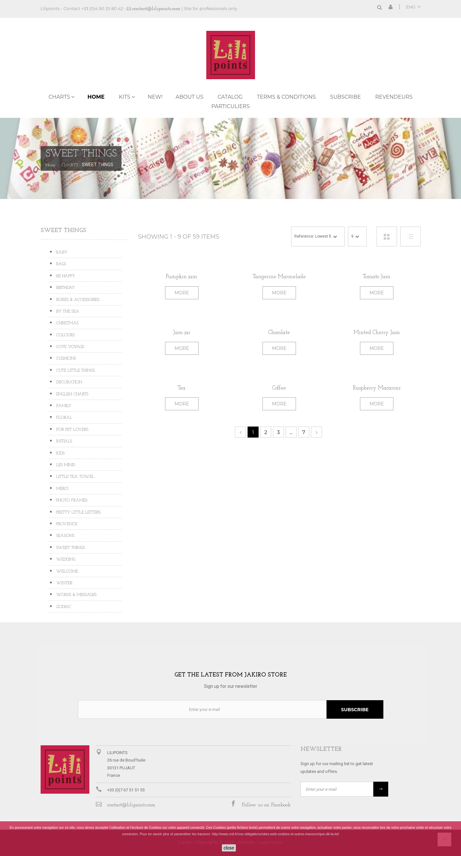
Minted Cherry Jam (376, 332)
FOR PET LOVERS (71, 430)
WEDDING (65, 559)
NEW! (155, 97)
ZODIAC (63, 607)
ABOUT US (189, 97)
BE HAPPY (65, 276)
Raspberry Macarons (376, 388)
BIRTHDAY (65, 288)
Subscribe (345, 97)
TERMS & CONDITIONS (286, 97)
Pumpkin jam (181, 276)
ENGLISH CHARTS (71, 394)
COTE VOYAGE (69, 347)
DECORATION (68, 382)
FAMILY (63, 406)
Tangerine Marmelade (279, 276)
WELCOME (66, 571)
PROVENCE (66, 524)
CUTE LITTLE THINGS (75, 370)
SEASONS (64, 536)
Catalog (230, 97)
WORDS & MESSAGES (75, 595)
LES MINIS (65, 465)
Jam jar (181, 332)
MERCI (61, 489)
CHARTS (59, 97)
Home (95, 97)
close (229, 847)
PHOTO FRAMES (71, 500)
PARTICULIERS (230, 106)
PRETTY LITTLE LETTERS (78, 512)
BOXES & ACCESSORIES (77, 300)
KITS (124, 97)
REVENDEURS (394, 97)
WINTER (63, 583)
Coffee (279, 388)
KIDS (60, 453)
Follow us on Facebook (266, 805)
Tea (182, 388)
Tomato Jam (377, 276)
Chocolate (279, 332)
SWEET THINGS (70, 548)
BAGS (60, 264)
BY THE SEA (67, 311)
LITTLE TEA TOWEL (74, 477)
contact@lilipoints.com (156, 8)
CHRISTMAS (67, 323)
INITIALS (63, 441)
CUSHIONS (65, 358)
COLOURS (65, 335)
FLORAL (63, 418)
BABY (61, 252)
